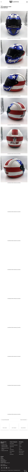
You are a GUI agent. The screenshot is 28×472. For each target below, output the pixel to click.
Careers (20, 446)
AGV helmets (12, 443)
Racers (2, 5)
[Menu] (1, 2)
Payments (20, 449)
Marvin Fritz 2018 (23, 419)
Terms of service (21, 451)
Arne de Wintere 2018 (5, 419)
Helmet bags (12, 446)
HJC (10, 448)
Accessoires (12, 454)
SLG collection (12, 451)
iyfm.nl (19, 470)
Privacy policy (21, 452)
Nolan (11, 452)
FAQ (19, 448)
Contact (20, 443)
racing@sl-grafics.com (6, 462)
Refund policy (21, 454)
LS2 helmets (12, 449)
